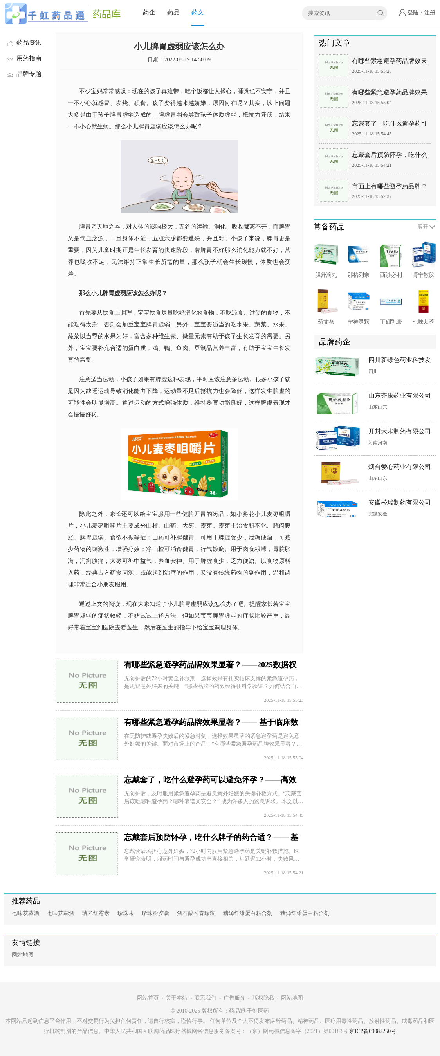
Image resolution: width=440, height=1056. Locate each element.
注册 (429, 13)
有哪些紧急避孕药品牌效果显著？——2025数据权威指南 (389, 62)
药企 (149, 12)
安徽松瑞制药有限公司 (399, 502)
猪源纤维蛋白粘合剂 (247, 913)
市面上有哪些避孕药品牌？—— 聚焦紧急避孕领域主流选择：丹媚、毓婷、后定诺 (390, 188)
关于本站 (177, 998)
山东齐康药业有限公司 (399, 395)
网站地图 (23, 955)
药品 (173, 12)
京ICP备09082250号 (372, 1031)
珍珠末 (125, 913)
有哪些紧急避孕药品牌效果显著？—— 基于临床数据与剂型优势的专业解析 (390, 94)
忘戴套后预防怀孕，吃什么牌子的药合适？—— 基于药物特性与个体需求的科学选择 (390, 156)
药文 (197, 12)
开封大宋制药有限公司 (399, 431)
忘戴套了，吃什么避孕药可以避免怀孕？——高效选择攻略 (389, 125)
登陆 (413, 13)
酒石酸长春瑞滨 (196, 913)
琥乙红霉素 (96, 913)
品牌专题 (23, 73)
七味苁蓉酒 (25, 913)
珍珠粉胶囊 (155, 913)
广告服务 (234, 998)
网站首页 (148, 998)
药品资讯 (23, 42)
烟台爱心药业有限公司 (399, 466)
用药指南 (23, 58)
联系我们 (205, 998)
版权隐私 (263, 998)
